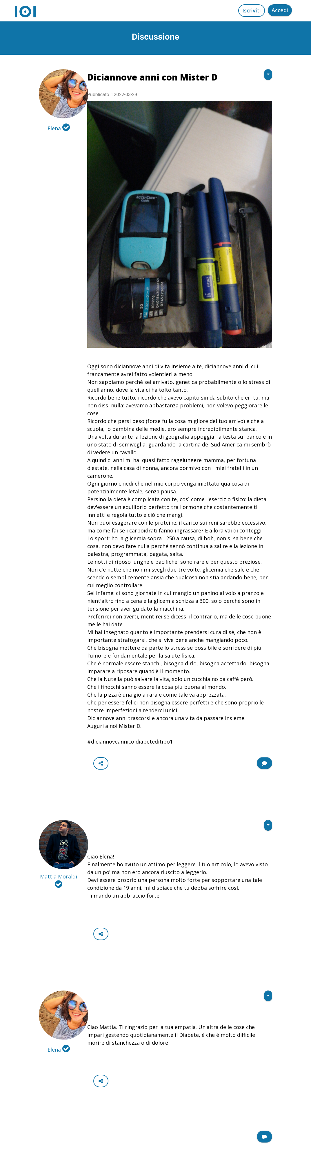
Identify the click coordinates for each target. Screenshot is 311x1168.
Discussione (155, 37)
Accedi (280, 10)
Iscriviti (251, 10)
